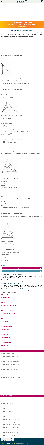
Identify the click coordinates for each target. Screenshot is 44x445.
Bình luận (3, 265)
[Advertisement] (22, 12)
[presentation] (11, 78)
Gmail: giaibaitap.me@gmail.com (22, 443)
